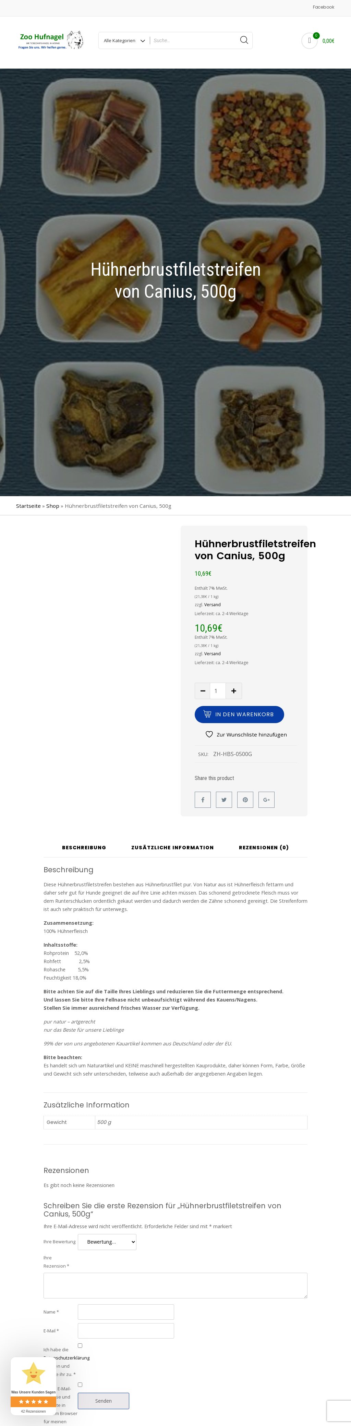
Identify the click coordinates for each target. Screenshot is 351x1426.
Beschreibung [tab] (84, 845)
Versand (212, 601)
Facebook (323, 7)
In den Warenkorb (244, 711)
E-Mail (51, 1327)
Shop (52, 502)
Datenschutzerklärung (66, 1354)
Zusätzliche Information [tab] (172, 845)
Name (51, 1308)
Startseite (28, 502)
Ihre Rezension (56, 1258)
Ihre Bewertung (59, 1238)
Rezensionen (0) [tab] (264, 845)
